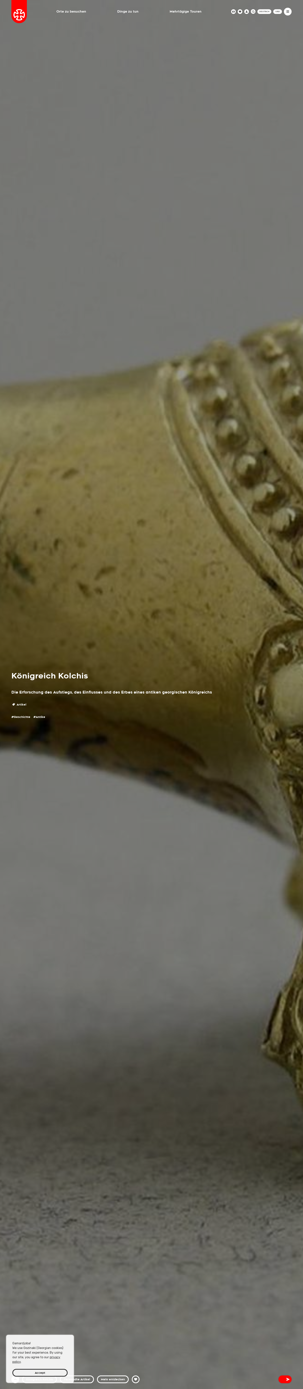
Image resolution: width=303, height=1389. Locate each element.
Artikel (19, 704)
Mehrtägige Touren (186, 11)
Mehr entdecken (113, 1379)
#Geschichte (20, 717)
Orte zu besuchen (71, 11)
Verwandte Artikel (77, 1379)
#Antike (39, 717)
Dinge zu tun (128, 11)
